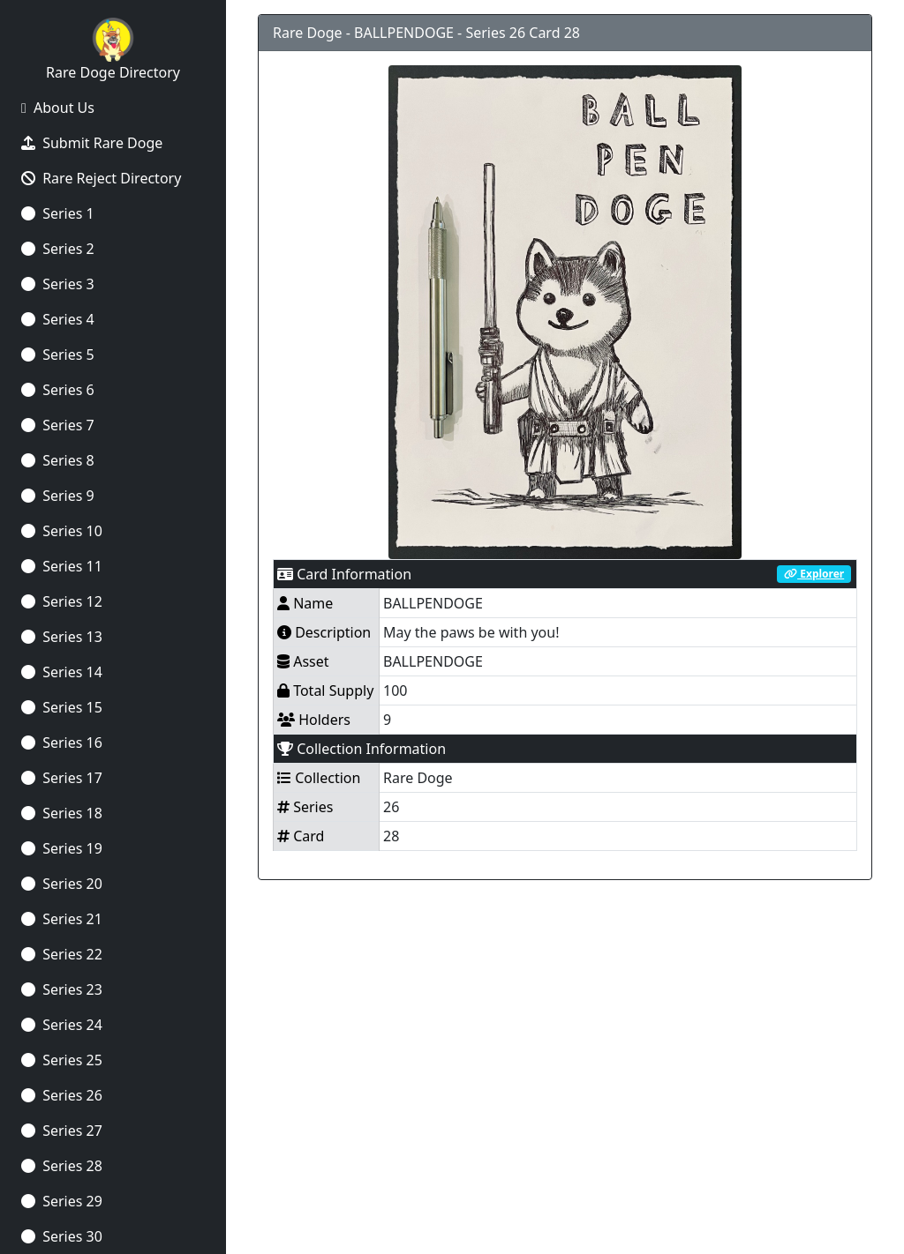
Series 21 (61, 919)
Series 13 (61, 636)
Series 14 (61, 672)
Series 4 (57, 319)
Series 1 (57, 213)
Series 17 (61, 777)
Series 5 (57, 354)
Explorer (814, 573)
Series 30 (61, 1236)
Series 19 (61, 848)
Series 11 (61, 566)
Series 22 (61, 954)
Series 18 (61, 813)
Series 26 (61, 1095)
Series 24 (61, 1024)
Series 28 (61, 1166)
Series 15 (61, 707)
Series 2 (57, 248)
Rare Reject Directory (101, 178)
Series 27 (61, 1130)
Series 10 (61, 531)
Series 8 (57, 460)
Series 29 (61, 1201)
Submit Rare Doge (91, 143)
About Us (57, 107)
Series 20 (61, 883)
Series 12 (61, 601)
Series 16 (61, 742)
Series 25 (61, 1060)
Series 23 (61, 989)
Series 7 (57, 425)
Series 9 (57, 495)
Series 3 (57, 284)
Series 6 (57, 389)
